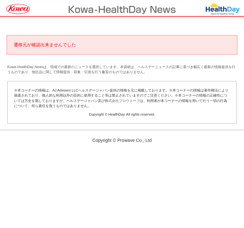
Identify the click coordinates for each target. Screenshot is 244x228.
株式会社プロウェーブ (122, 101)
